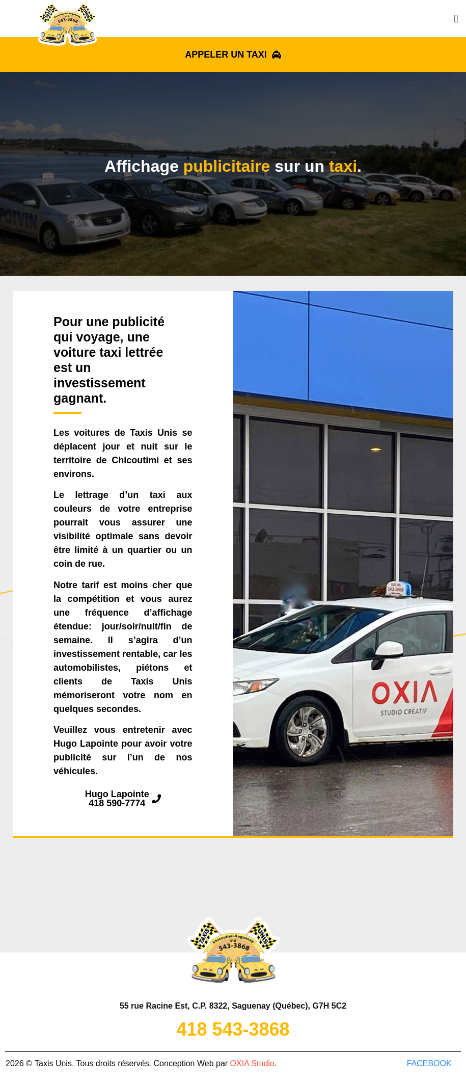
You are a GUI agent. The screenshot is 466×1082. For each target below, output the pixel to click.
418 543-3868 (232, 1029)
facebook (429, 1063)
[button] (456, 18)
